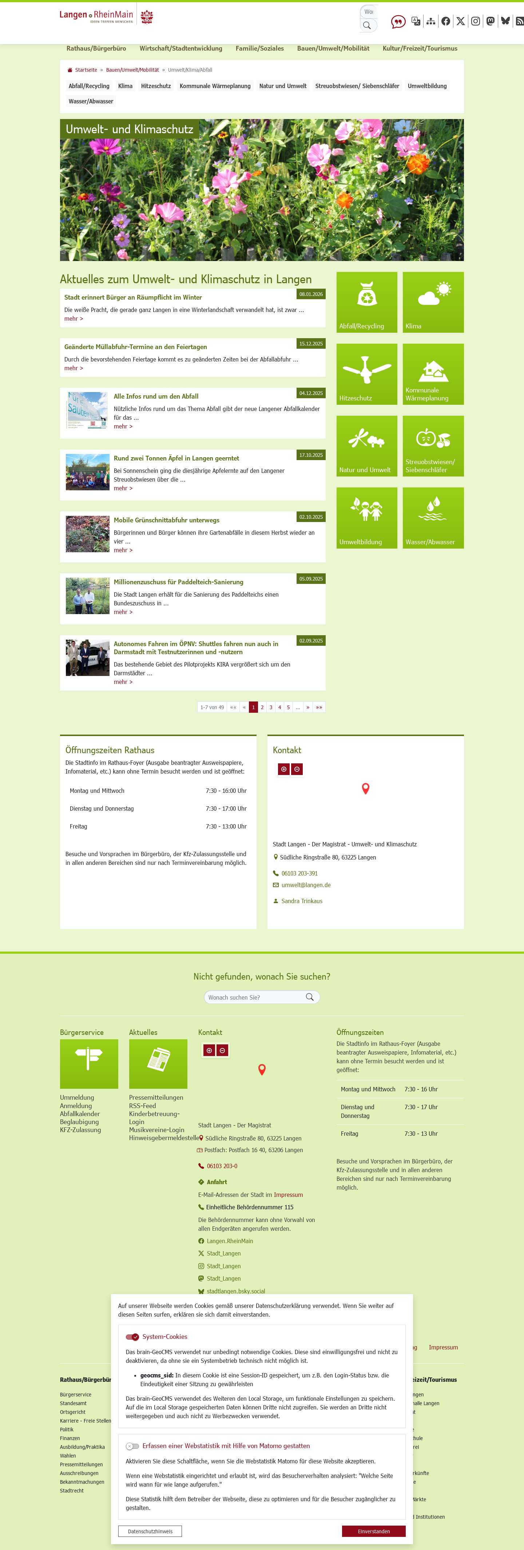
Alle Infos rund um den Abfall (156, 396)
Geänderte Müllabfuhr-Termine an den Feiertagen (135, 347)
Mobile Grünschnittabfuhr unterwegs (166, 520)
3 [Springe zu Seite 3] (271, 707)
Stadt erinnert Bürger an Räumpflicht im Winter (133, 297)
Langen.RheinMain (230, 1240)
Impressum (288, 1194)
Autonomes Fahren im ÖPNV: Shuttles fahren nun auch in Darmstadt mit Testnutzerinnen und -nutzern (196, 648)
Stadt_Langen (224, 1253)
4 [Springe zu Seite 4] (279, 707)
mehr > (73, 318)
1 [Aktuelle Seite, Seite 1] (253, 707)
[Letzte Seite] (319, 707)
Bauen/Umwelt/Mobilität (132, 70)
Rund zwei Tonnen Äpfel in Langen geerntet (176, 458)
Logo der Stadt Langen (120, 16)
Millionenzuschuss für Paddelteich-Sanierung (178, 582)
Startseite (86, 70)
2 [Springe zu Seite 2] (262, 707)
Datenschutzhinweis (150, 1531)
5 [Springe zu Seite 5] (288, 707)
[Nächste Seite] (308, 707)
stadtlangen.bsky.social (236, 1291)
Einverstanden (374, 1531)
